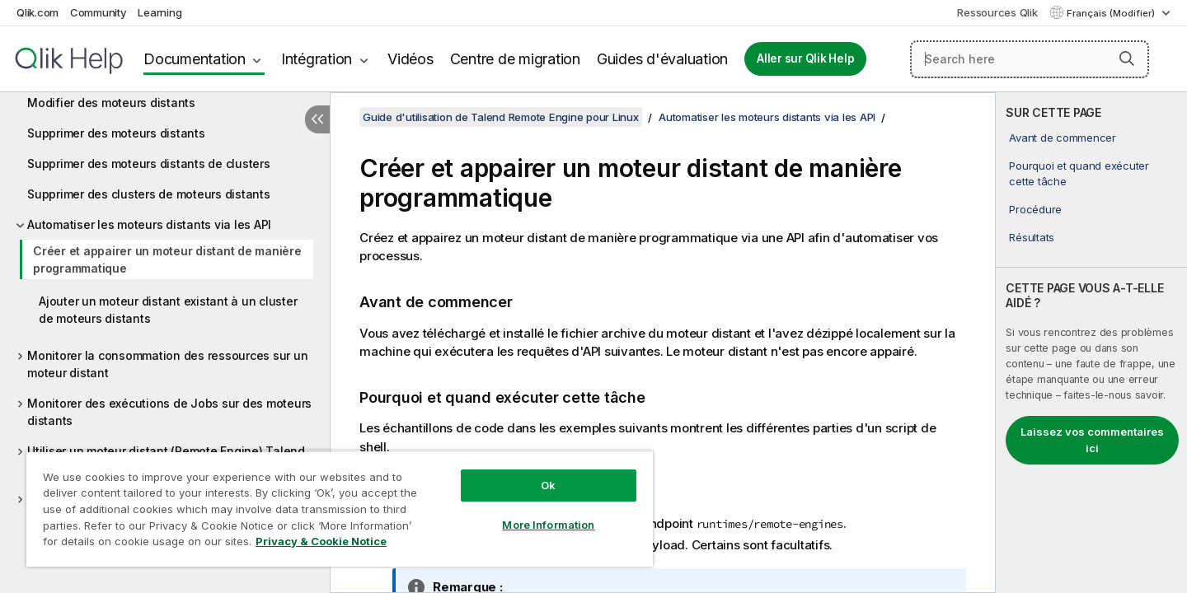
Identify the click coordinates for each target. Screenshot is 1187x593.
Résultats (1031, 237)
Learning (159, 12)
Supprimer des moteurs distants (116, 133)
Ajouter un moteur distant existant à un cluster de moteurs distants (168, 309)
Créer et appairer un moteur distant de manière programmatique (167, 259)
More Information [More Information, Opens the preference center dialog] (548, 524)
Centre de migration (515, 59)
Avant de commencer (1062, 137)
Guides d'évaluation (662, 59)
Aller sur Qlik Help (805, 58)
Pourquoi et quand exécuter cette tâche (1079, 173)
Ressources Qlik (997, 12)
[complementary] (1091, 342)
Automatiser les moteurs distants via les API (149, 224)
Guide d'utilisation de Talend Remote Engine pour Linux (501, 117)
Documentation (194, 59)
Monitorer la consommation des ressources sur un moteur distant (167, 364)
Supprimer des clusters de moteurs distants (148, 194)
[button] (1126, 58)
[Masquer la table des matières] (317, 119)
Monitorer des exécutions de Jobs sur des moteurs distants (169, 411)
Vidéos (410, 59)
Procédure (1035, 209)
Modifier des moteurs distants (111, 103)
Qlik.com (37, 12)
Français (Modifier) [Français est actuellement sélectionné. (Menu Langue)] (1112, 13)
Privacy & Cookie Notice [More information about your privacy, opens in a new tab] (321, 541)
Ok (548, 485)
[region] (339, 509)
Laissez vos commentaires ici (1092, 440)
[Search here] (1029, 59)
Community (98, 12)
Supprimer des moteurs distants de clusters (148, 163)
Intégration (316, 59)
